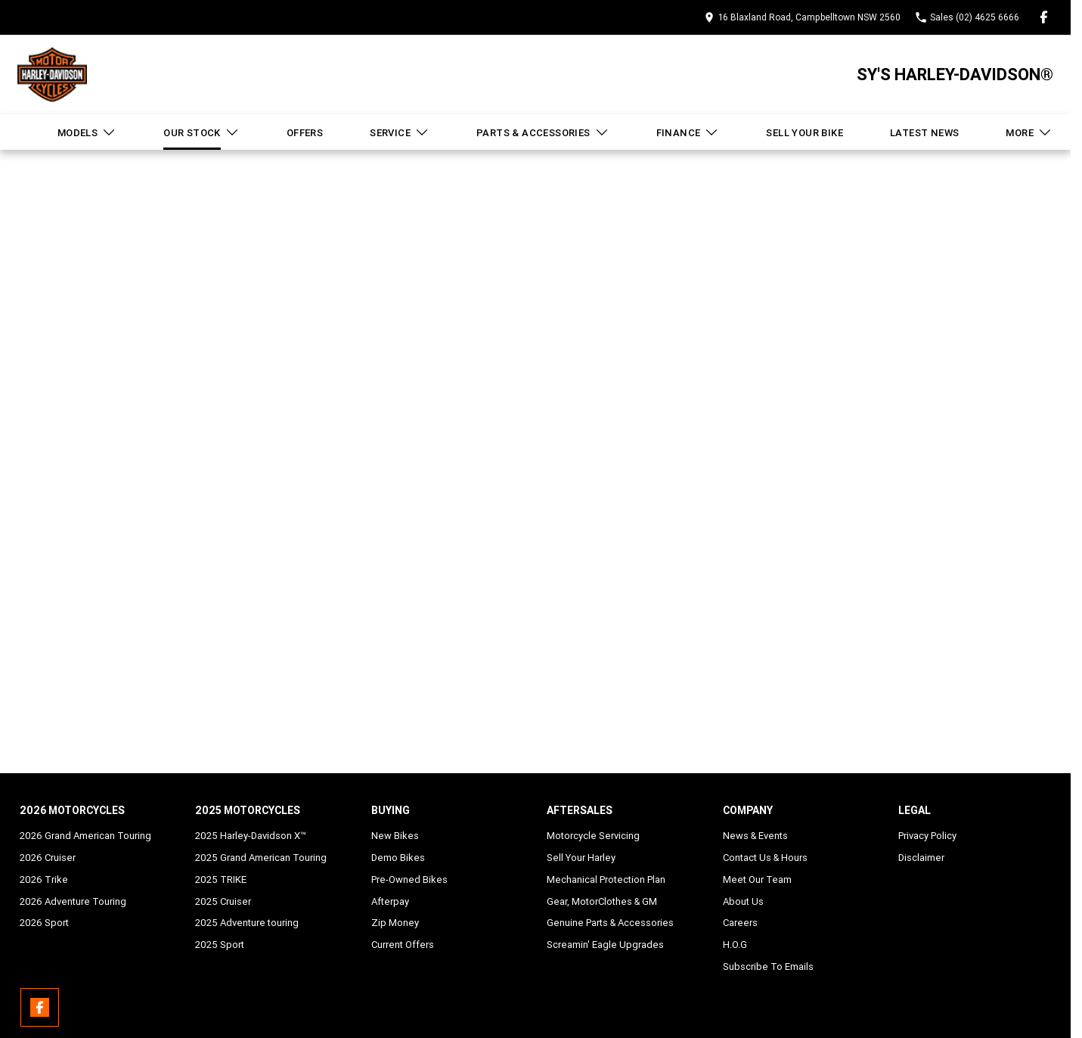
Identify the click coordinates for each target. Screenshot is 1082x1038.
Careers (740, 922)
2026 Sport (44, 922)
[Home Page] (52, 74)
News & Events (755, 835)
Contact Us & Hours (765, 857)
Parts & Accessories (542, 132)
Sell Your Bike (804, 132)
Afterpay (390, 901)
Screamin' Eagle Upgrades (605, 944)
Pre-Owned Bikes (409, 879)
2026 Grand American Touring (85, 835)
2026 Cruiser (48, 857)
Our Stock (201, 132)
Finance (688, 132)
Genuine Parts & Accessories (610, 922)
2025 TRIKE (220, 879)
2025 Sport (219, 944)
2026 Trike (44, 879)
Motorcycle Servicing (593, 835)
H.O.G (735, 944)
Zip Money (395, 922)
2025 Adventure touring (247, 922)
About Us (743, 901)
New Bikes (395, 835)
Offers (305, 132)
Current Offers (402, 944)
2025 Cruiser (223, 901)
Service (399, 132)
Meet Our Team (757, 879)
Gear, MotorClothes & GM (602, 901)
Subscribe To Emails (768, 966)
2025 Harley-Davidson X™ (250, 835)
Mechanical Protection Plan (606, 879)
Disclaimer (921, 857)
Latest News (924, 132)
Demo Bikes (398, 857)
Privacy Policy (927, 835)
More (1029, 132)
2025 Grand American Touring (261, 857)
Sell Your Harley (581, 857)
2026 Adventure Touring (73, 901)
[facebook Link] (1043, 17)
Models (86, 132)
